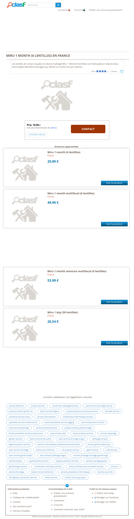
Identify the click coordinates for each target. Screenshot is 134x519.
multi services (111, 450)
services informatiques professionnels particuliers (59, 444)
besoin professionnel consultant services (86, 466)
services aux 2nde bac (45, 450)
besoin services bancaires (40, 439)
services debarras (16, 405)
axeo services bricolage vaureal (99, 405)
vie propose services (70, 450)
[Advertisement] (67, 32)
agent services (92, 450)
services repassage (108, 433)
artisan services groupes (75, 477)
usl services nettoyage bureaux (65, 405)
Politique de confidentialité (26, 497)
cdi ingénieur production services (23, 477)
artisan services (51, 477)
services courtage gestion (96, 461)
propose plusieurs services (67, 461)
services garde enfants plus (99, 444)
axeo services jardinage (19, 428)
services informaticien (46, 416)
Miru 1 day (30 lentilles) (63, 312)
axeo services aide (58, 433)
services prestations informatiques (75, 472)
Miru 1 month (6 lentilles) (64, 152)
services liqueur (15, 461)
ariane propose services (83, 433)
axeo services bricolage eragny (72, 439)
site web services (112, 411)
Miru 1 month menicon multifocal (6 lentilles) (77, 271)
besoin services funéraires (42, 472)
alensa (53, 127)
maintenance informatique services (78, 416)
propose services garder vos (21, 411)
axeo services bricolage (19, 450)
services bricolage (16, 472)
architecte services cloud (19, 416)
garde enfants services (39, 461)
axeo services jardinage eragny (53, 455)
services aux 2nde (105, 472)
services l (114, 466)
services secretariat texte (46, 428)
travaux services (38, 405)
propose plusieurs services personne (82, 411)
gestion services (15, 439)
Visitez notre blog (104, 493)
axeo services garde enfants (21, 455)
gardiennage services (18, 466)
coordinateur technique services (48, 466)
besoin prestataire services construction (26, 433)
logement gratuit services (19, 444)
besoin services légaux (49, 411)
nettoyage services (100, 439)
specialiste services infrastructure (23, 422)
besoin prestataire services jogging (59, 422)
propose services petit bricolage (78, 428)
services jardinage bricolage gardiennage (90, 455)
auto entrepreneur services (92, 422)
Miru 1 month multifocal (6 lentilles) (71, 193)
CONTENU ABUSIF (37, 134)
